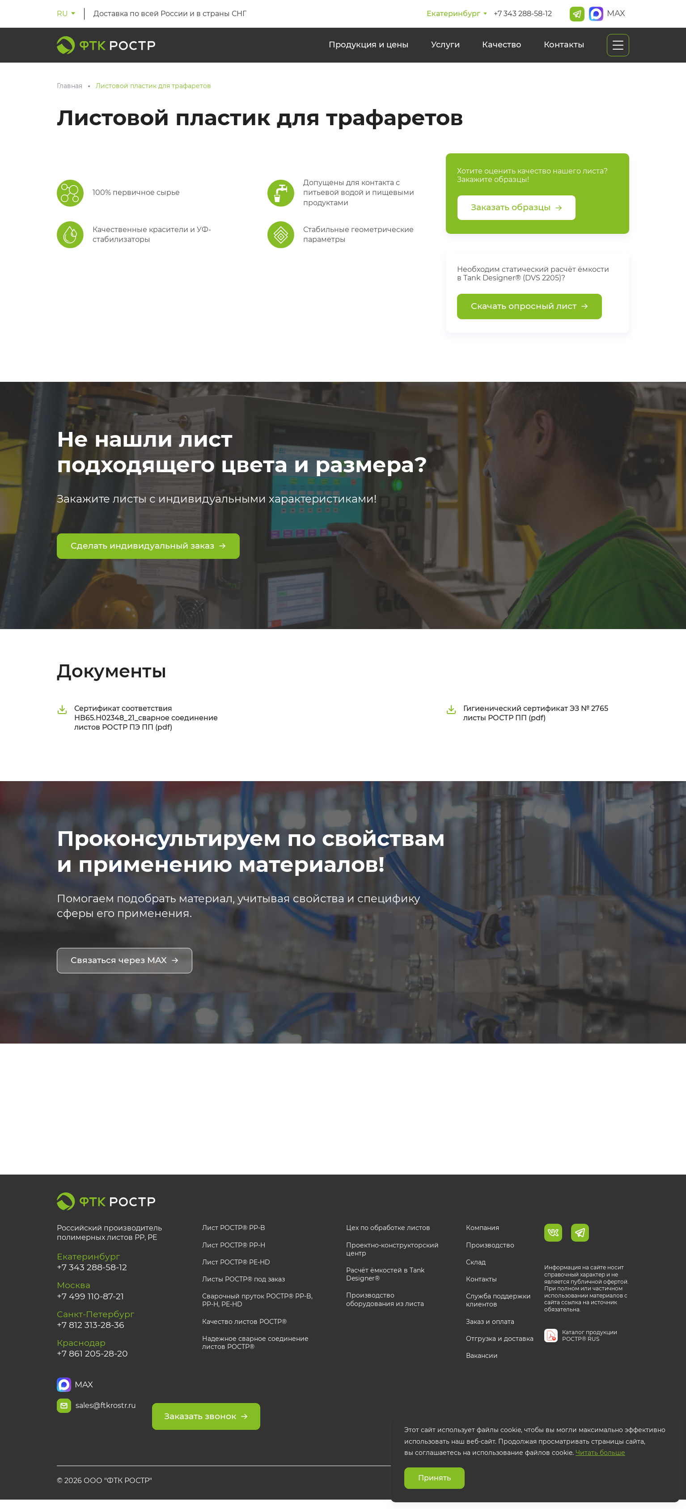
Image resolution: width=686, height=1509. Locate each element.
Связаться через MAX (127, 965)
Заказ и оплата (490, 1324)
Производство (490, 1247)
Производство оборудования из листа (385, 1302)
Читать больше (600, 1453)
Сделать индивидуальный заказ (153, 551)
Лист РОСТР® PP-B (233, 1230)
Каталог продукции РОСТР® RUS (589, 1338)
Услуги (445, 45)
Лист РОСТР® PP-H (233, 1247)
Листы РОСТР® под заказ (243, 1282)
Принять (434, 1478)
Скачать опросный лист (533, 309)
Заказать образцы (519, 208)
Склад (476, 1264)
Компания (482, 1230)
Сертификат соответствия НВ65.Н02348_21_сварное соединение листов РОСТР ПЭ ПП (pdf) (137, 721)
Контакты (564, 45)
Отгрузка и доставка (500, 1341)
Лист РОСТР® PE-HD (236, 1264)
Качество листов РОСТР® (244, 1324)
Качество (501, 45)
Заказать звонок (260, 1409)
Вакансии (482, 1358)
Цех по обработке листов (388, 1230)
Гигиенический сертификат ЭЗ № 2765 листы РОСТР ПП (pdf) (527, 717)
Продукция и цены (369, 45)
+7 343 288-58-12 (523, 13)
